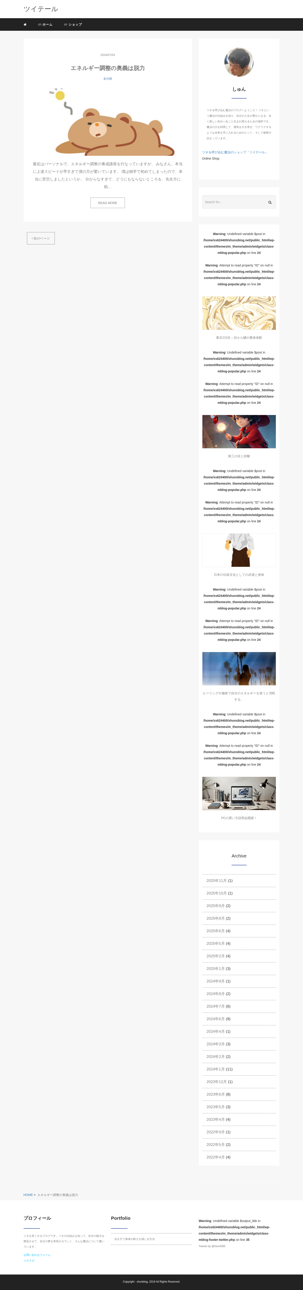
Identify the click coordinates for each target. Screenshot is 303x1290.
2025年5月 (216, 943)
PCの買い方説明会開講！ (239, 818)
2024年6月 (216, 1019)
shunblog (142, 1281)
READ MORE (107, 203)
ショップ (73, 24)
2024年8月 (216, 994)
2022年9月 (216, 1132)
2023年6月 (216, 1094)
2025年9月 (216, 906)
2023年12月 (217, 1082)
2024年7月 (216, 1006)
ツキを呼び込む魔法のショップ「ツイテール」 (235, 152)
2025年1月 (216, 969)
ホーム (45, 24)
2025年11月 (217, 881)
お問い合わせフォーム (37, 1255)
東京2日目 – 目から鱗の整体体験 (239, 337)
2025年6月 (216, 931)
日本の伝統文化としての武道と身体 (239, 574)
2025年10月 (217, 893)
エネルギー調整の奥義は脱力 (108, 68)
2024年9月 (216, 981)
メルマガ (29, 1260)
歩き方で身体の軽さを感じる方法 (134, 1239)
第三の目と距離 (239, 456)
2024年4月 (216, 1031)
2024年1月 (216, 1069)
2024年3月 (216, 1044)
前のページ (41, 238)
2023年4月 (216, 1119)
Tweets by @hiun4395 (212, 1246)
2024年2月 (216, 1057)
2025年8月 (216, 918)
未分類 (107, 78)
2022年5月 (216, 1145)
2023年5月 (216, 1107)
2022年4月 (216, 1157)
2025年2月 (216, 956)
